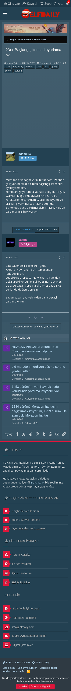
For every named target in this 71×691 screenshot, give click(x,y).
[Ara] (58, 3)
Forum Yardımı (17, 563)
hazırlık (30, 66)
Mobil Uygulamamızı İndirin (24, 636)
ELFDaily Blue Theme (16, 662)
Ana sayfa (18, 671)
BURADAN (37, 482)
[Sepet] (46, 3)
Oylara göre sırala (47, 229)
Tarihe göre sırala (23, 229)
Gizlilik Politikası (17, 582)
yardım (18, 70)
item (39, 66)
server (8, 70)
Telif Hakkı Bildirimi (19, 617)
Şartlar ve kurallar (27, 667)
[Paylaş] (59, 171)
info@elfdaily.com (18, 627)
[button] (5, 13)
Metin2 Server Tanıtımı (21, 520)
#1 (64, 171)
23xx (7, 66)
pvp (46, 66)
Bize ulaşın (9, 667)
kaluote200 (17, 355)
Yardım (6, 671)
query (54, 66)
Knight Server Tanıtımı (21, 511)
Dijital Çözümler (18, 645)
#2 (64, 257)
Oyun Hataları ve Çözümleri (24, 529)
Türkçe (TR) (40, 662)
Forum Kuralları (17, 554)
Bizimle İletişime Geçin (22, 608)
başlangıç (18, 66)
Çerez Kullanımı (17, 573)
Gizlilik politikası (48, 667)
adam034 (12, 63)
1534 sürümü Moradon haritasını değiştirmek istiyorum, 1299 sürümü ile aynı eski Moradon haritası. (39, 411)
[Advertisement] (35, 110)
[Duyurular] (67, 3)
